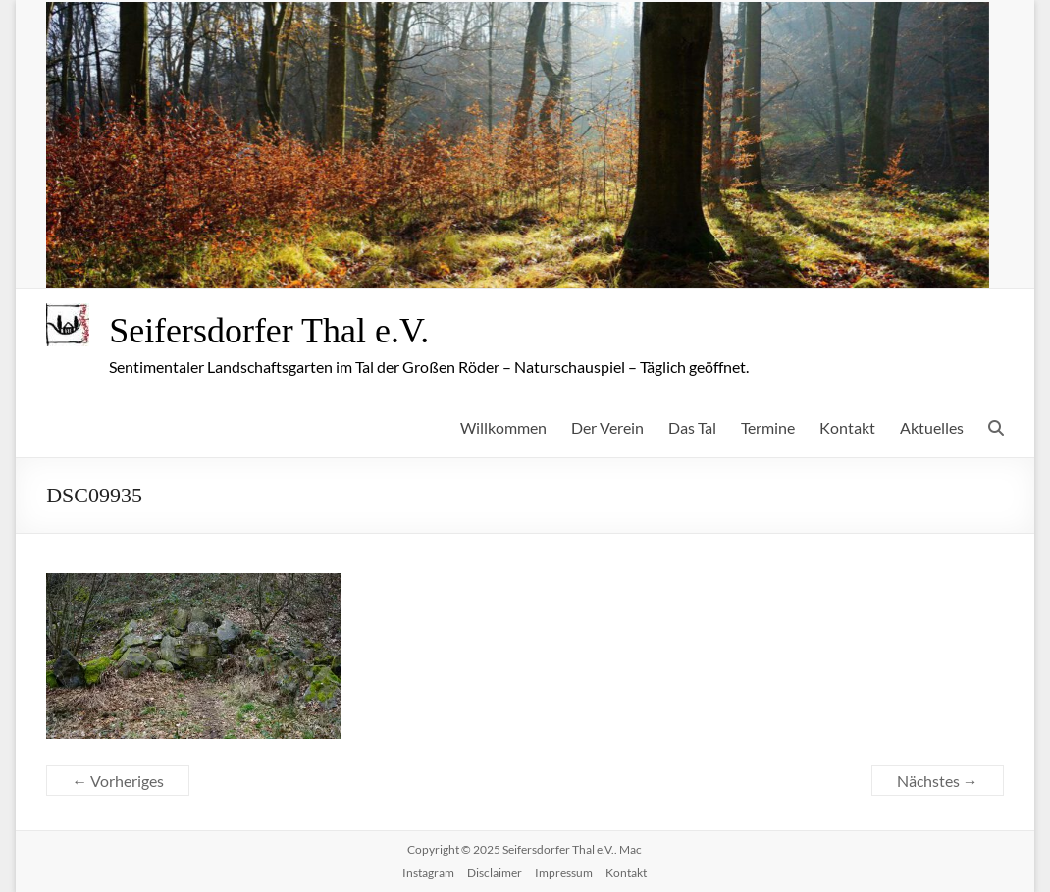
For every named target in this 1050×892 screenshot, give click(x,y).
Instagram (428, 873)
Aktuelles (932, 427)
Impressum (564, 873)
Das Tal (692, 427)
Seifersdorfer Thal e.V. (269, 330)
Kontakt (847, 427)
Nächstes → (937, 780)
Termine (768, 427)
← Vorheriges (118, 780)
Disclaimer (494, 873)
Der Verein (607, 427)
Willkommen (503, 427)
